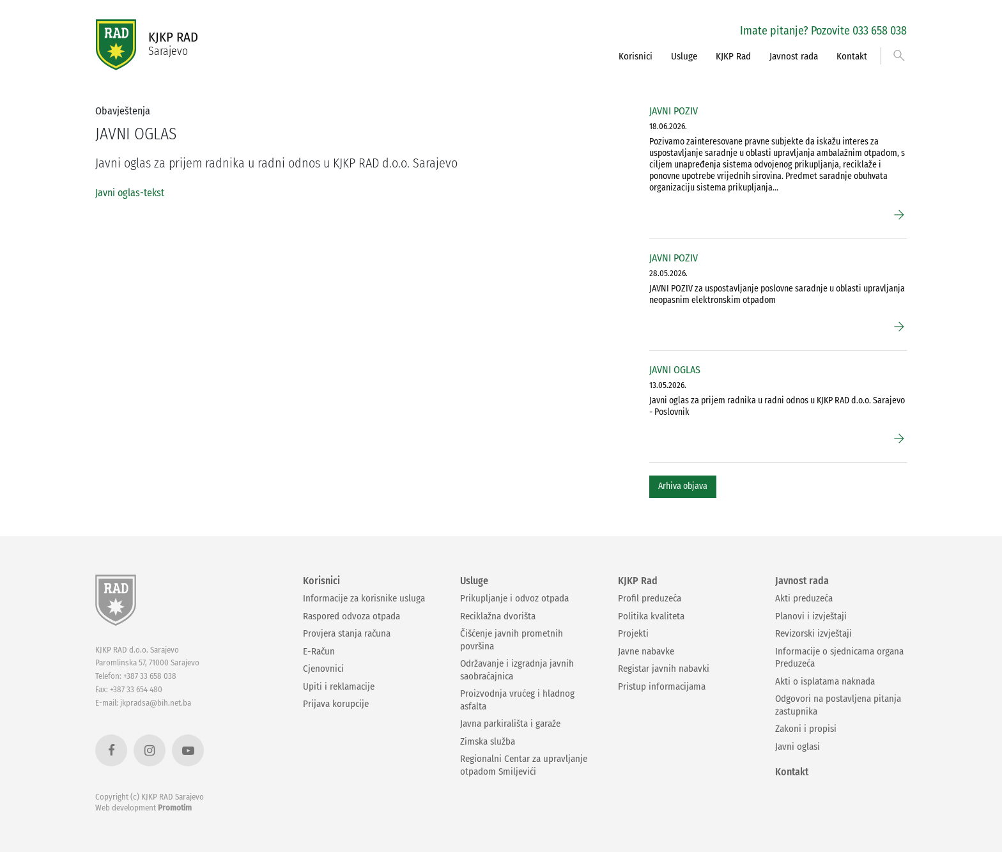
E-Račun (319, 651)
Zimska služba (487, 741)
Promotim (175, 807)
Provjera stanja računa (346, 633)
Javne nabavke (646, 651)
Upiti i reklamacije (338, 686)
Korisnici (635, 56)
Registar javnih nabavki (663, 668)
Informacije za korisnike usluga (364, 598)
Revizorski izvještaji (813, 633)
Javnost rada (793, 56)
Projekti (633, 633)
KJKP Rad (733, 56)
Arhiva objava (682, 486)
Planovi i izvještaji (811, 616)
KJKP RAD (173, 43)
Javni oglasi (797, 746)
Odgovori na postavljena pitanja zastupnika (838, 705)
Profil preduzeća (649, 598)
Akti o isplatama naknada (825, 681)
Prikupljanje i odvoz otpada (514, 598)
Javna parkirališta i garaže (510, 723)
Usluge (684, 56)
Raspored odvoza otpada (351, 616)
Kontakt (851, 56)
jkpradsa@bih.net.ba (155, 703)
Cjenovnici (323, 668)
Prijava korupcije (336, 703)
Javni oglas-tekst (129, 193)
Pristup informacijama (661, 686)
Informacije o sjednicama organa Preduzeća (839, 658)
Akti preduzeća (804, 598)
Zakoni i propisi (805, 728)
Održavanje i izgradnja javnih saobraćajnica (517, 670)
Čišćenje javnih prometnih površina (511, 640)
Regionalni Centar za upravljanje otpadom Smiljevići (523, 765)
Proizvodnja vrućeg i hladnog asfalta (517, 700)
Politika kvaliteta (651, 616)
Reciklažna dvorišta (498, 616)
